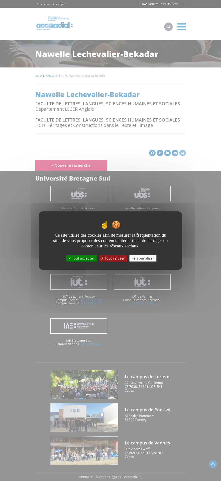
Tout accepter (81, 258)
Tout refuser (113, 258)
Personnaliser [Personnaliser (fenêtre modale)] (142, 258)
